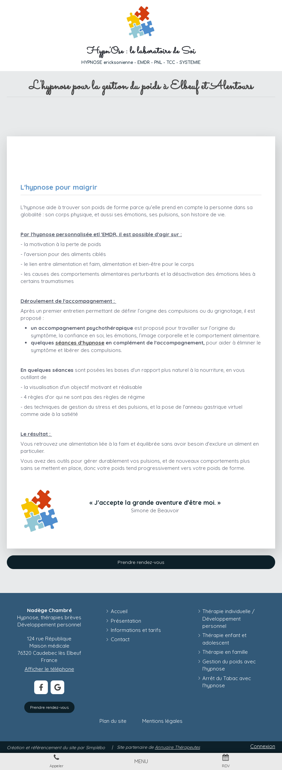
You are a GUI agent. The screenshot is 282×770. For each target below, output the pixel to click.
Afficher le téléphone (49, 669)
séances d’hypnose (79, 342)
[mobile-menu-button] (141, 761)
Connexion (262, 746)
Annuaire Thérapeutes (177, 747)
